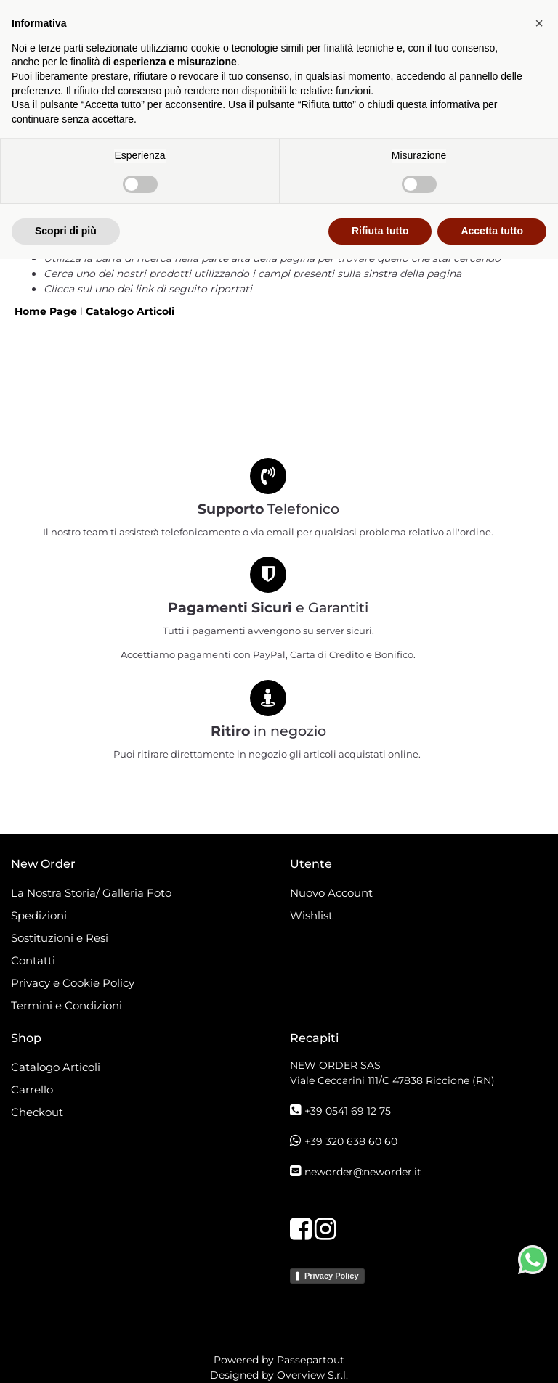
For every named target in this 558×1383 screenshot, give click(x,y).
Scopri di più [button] (66, 1355)
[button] (539, 1147)
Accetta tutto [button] (492, 1355)
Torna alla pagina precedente (123, 243)
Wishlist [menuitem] (311, 915)
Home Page (47, 311)
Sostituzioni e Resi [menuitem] (61, 938)
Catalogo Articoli (130, 311)
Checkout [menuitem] (37, 1112)
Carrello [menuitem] (32, 1089)
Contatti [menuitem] (33, 960)
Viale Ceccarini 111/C (392, 1080)
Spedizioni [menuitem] (39, 915)
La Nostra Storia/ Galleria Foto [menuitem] (91, 893)
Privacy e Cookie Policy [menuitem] (72, 983)
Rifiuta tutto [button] (380, 1355)
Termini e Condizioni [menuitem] (66, 1005)
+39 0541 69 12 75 (347, 1110)
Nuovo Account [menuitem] (331, 893)
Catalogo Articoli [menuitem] (55, 1067)
